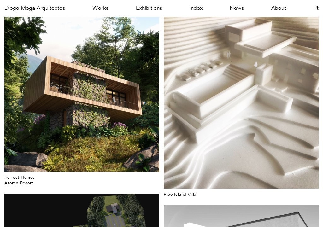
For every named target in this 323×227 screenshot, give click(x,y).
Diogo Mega (34, 8)
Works (100, 8)
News (237, 8)
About (278, 8)
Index (196, 8)
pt (316, 8)
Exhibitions (149, 8)
